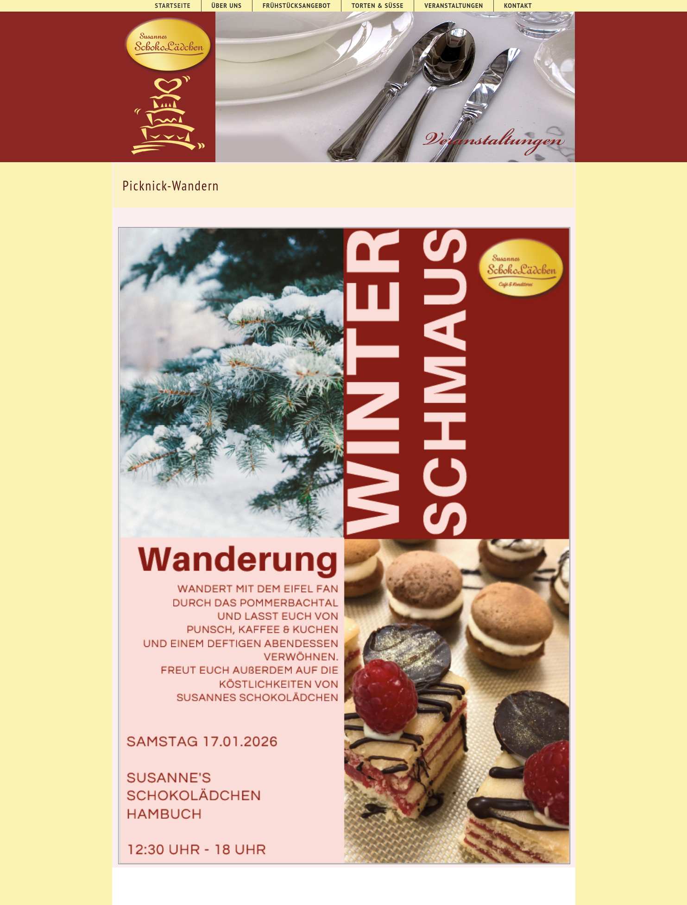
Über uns (227, 6)
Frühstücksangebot (297, 6)
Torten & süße (377, 6)
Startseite (172, 6)
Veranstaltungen (453, 6)
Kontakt (518, 6)
